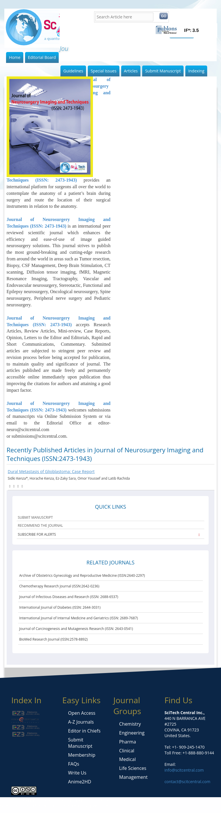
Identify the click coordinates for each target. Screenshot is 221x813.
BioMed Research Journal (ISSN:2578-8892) (53, 639)
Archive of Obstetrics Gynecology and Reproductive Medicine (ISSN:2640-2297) (82, 575)
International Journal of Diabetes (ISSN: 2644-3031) (60, 607)
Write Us (77, 773)
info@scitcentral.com (184, 770)
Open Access (82, 713)
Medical (127, 759)
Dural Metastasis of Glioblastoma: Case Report (51, 471)
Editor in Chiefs (84, 731)
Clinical (126, 750)
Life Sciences (132, 768)
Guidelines (73, 71)
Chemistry (130, 724)
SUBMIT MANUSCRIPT (35, 517)
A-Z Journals (81, 722)
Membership (82, 755)
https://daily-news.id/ (106, 800)
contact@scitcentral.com (187, 781)
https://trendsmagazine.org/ (83, 805)
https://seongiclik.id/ (19, 800)
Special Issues (104, 71)
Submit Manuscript (163, 71)
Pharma (127, 742)
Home (14, 57)
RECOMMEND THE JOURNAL (40, 525)
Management (133, 777)
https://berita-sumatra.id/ (62, 800)
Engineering (131, 733)
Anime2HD (79, 782)
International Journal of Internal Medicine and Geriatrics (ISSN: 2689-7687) (78, 618)
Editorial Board (42, 57)
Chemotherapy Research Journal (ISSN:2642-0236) (59, 586)
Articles (131, 71)
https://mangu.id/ (141, 800)
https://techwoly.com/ (36, 805)
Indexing (196, 71)
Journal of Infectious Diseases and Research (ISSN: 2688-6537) (68, 596)
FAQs (73, 764)
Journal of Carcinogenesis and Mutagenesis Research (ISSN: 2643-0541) (76, 628)
